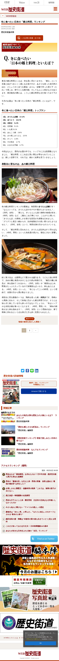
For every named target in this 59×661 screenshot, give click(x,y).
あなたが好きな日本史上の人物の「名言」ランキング (26, 531)
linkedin (37, 370)
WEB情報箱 (8, 15)
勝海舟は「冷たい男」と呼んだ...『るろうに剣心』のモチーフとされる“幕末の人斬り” (31, 513)
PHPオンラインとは (11, 638)
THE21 (36, 2)
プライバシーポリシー (33, 639)
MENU (55, 8)
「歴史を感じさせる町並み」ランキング (33, 427)
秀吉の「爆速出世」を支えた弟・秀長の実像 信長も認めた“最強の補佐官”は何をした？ (30, 482)
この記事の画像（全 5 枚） (31, 38)
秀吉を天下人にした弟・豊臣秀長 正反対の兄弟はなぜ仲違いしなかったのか (31, 501)
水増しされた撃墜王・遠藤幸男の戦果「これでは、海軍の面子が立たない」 (31, 489)
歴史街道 (51, 2)
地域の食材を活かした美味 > (29, 320)
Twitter (22, 370)
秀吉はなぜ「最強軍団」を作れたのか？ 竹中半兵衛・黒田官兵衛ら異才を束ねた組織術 (31, 475)
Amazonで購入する (38, 391)
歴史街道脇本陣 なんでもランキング (32, 450)
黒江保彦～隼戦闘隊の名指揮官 (18, 495)
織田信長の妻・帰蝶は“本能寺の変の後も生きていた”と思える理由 (31, 520)
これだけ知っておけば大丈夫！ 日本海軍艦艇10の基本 (27, 526)
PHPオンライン (7, 2)
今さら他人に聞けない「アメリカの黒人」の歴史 (25, 507)
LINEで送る (32, 370)
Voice (22, 2)
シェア (27, 370)
